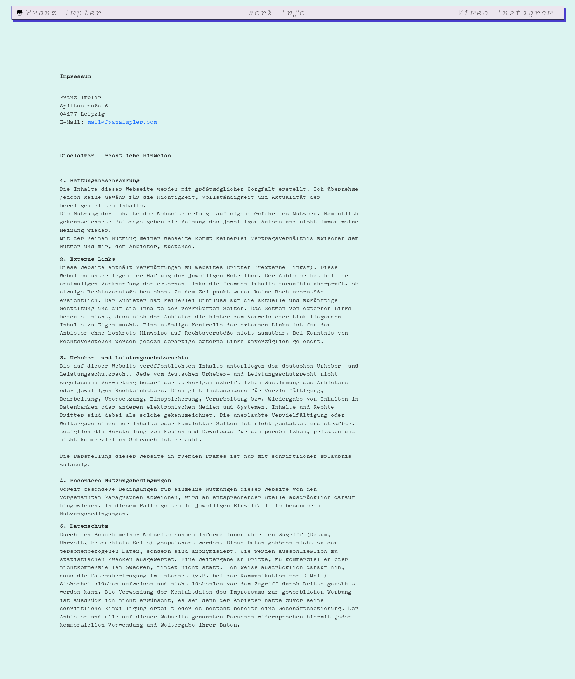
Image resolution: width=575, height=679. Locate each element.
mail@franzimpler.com (122, 121)
